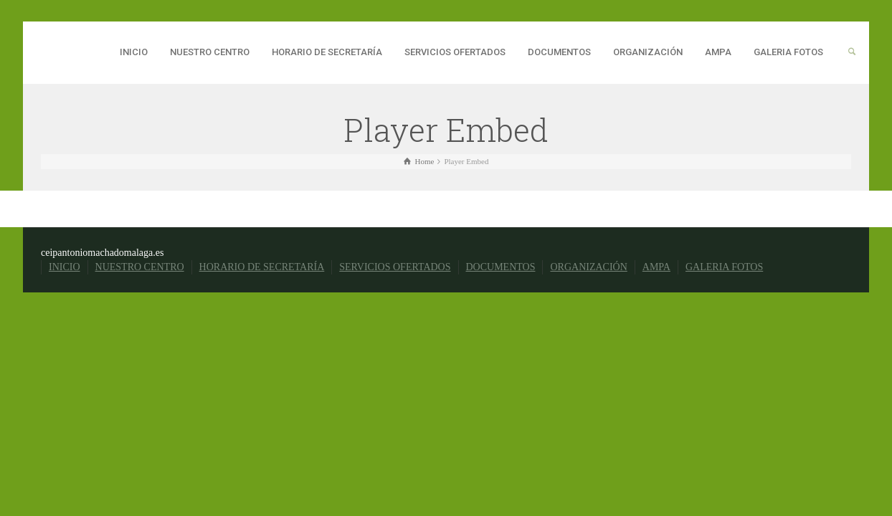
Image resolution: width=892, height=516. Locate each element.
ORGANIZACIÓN (648, 52)
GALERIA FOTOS (788, 52)
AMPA (718, 52)
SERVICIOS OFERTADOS (455, 52)
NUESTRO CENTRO (210, 52)
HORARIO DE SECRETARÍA (327, 52)
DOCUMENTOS (559, 52)
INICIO (134, 52)
